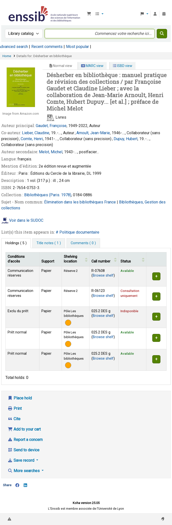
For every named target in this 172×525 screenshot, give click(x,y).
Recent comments (47, 46)
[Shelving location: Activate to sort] (75, 259)
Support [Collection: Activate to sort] (47, 261)
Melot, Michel (50, 152)
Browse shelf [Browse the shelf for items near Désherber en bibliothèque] (103, 275)
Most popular (77, 46)
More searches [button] (24, 470)
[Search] (162, 33)
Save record (21, 460)
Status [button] (125, 261)
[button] (89, 14)
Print (15, 408)
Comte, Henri (32, 138)
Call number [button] (100, 261)
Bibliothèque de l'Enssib (9, 7)
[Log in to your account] (155, 14)
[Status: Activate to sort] (132, 259)
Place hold (20, 398)
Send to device (23, 450)
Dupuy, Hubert (126, 138)
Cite (14, 418)
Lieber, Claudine (35, 133)
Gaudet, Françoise (51, 125)
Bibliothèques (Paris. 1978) (47, 195)
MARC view (92, 66)
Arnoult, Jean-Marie (93, 133)
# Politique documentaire (77, 232)
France (110, 202)
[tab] (48, 243)
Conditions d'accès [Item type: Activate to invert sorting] (16, 259)
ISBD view (122, 66)
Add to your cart (24, 429)
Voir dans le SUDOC (26, 220)
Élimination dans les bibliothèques (74, 202)
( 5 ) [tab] (16, 243)
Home (6, 56)
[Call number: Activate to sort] (103, 259)
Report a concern (25, 439)
